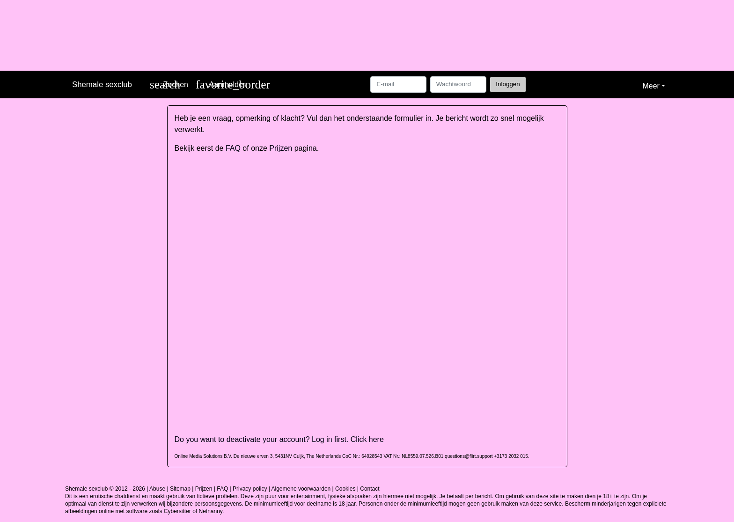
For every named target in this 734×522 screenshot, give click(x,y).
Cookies (345, 488)
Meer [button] (650, 86)
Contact (369, 488)
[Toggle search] (169, 84)
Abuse (157, 488)
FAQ (233, 148)
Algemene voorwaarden (301, 488)
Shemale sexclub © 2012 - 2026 (105, 488)
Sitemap (180, 488)
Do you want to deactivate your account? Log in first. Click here (279, 439)
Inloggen (508, 84)
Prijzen (280, 148)
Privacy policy (250, 488)
